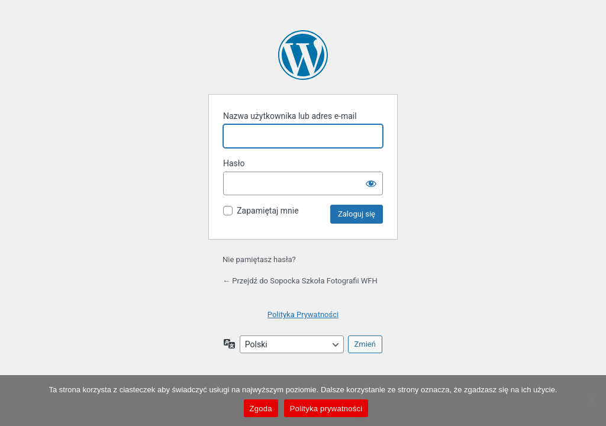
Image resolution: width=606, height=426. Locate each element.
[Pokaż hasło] (371, 183)
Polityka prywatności (326, 408)
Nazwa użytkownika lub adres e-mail (290, 116)
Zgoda (261, 408)
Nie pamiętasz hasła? (259, 259)
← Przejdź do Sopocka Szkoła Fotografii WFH (300, 280)
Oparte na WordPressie (303, 55)
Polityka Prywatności (303, 314)
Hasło (234, 163)
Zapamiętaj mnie (267, 210)
